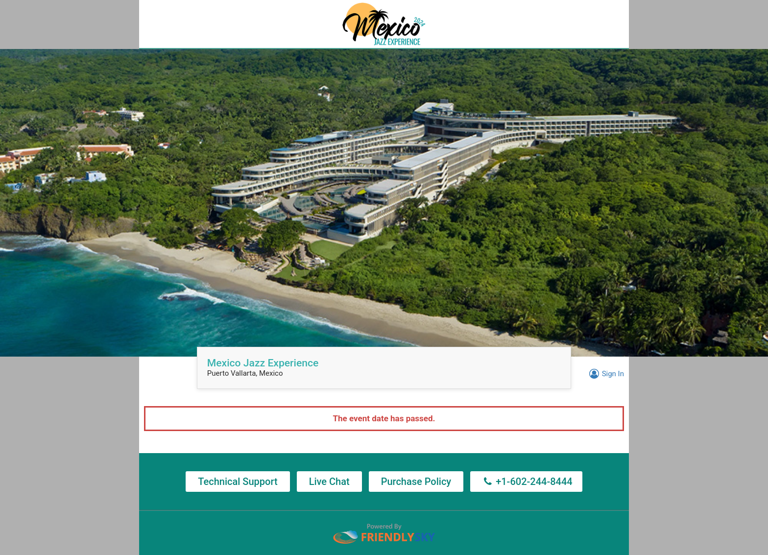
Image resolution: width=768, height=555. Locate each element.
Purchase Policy (416, 481)
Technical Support (237, 481)
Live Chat (329, 481)
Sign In (605, 373)
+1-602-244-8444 (526, 481)
